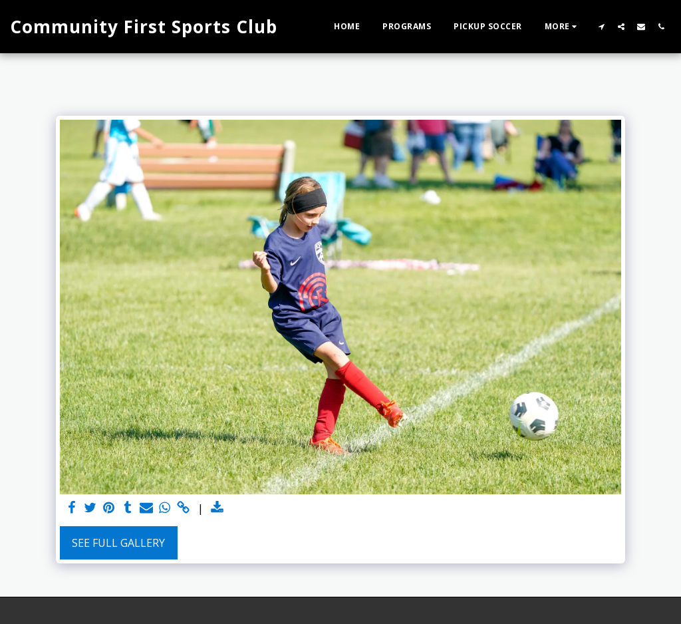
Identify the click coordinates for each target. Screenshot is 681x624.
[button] (601, 26)
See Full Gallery (118, 543)
